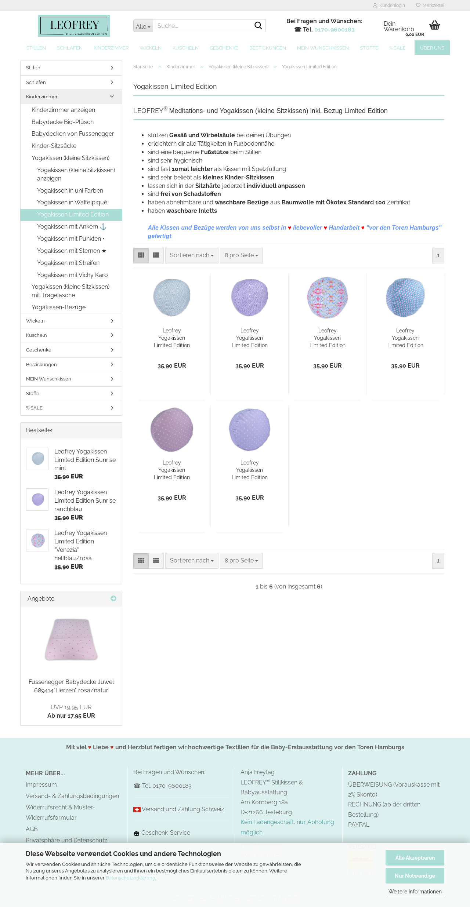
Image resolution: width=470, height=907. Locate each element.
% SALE (397, 48)
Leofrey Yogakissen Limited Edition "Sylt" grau (172, 470)
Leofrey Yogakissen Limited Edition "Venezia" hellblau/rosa (328, 338)
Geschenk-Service (161, 832)
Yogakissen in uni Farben (70, 190)
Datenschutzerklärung (130, 878)
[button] (141, 255)
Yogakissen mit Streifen (68, 262)
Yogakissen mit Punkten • (71, 238)
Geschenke (224, 48)
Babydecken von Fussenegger (73, 133)
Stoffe (369, 48)
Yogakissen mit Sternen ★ (71, 250)
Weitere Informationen (415, 892)
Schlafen (70, 48)
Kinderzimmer (111, 48)
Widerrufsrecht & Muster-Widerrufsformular (60, 812)
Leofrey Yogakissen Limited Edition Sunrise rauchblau (249, 338)
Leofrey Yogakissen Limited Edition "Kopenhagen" (405, 338)
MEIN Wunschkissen (323, 48)
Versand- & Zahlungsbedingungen (72, 796)
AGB (32, 829)
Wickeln (151, 48)
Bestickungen (267, 48)
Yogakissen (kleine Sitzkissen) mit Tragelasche (70, 291)
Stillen (36, 48)
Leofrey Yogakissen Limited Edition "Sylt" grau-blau (249, 470)
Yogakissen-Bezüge (59, 307)
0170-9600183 (334, 29)
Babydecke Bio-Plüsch (63, 122)
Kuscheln (186, 48)
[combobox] (191, 255)
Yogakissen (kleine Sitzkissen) (70, 157)
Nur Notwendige (415, 876)
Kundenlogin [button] (389, 5)
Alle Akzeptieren (415, 858)
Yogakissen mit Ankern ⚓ (72, 226)
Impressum (41, 784)
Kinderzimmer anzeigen (63, 109)
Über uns (432, 48)
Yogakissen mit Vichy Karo (72, 275)
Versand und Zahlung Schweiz (183, 809)
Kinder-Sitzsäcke (54, 145)
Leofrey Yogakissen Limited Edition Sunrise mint (172, 338)
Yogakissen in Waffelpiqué (72, 202)
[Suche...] (143, 25)
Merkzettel (430, 5)
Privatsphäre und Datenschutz (66, 840)
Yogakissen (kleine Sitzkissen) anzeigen (76, 174)
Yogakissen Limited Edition (73, 214)
